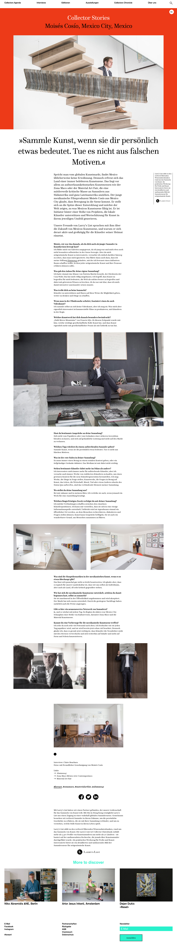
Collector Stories (88, 17)
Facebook (8, 926)
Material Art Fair (64, 778)
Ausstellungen (92, 3)
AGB (64, 929)
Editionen (66, 3)
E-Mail (7, 924)
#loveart (58, 787)
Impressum (67, 932)
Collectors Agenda (12, 3)
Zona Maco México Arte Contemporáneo (74, 776)
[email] (146, 929)
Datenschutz (68, 935)
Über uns (152, 3)
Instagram (9, 929)
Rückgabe (66, 926)
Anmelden (131, 938)
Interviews (41, 3)
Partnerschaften (69, 924)
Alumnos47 (72, 260)
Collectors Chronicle (123, 3)
